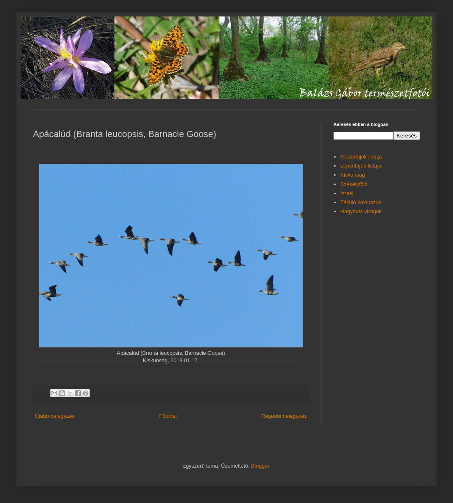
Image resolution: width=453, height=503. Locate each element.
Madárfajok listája (361, 157)
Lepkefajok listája (360, 166)
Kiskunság (352, 175)
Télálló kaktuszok (360, 202)
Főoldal (168, 416)
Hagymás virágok (360, 211)
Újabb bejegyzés (55, 416)
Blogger (260, 466)
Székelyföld (353, 184)
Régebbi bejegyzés (284, 416)
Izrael (346, 193)
